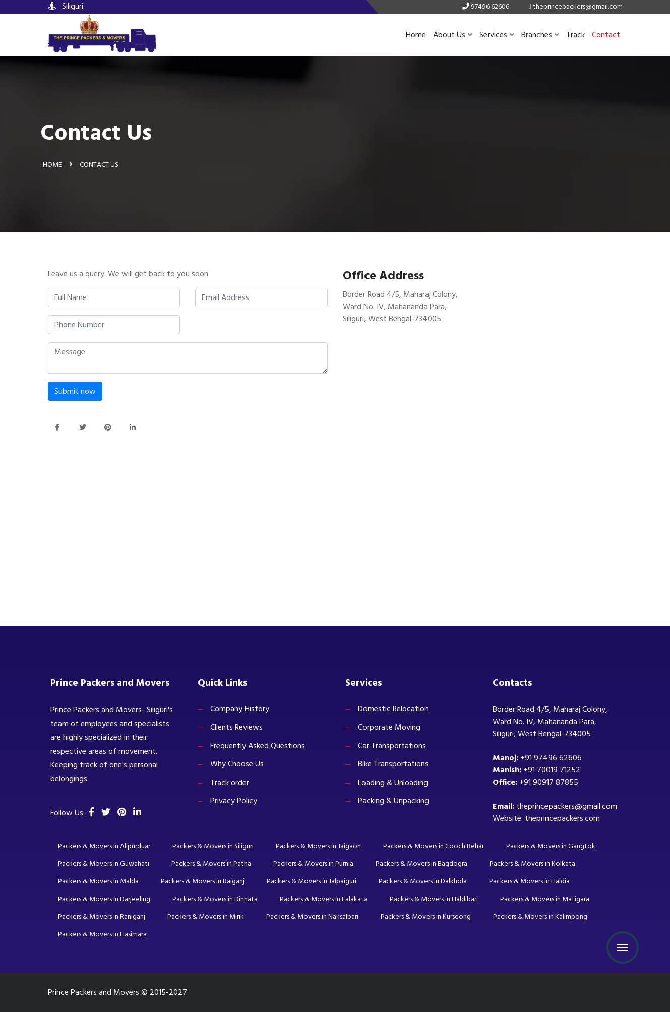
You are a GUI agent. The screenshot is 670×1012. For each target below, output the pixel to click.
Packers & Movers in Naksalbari (312, 916)
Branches (540, 34)
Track (575, 34)
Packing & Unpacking (393, 800)
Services (496, 34)
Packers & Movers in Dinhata (215, 899)
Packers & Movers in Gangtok (550, 846)
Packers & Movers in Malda (98, 881)
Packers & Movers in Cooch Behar (433, 846)
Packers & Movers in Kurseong (426, 916)
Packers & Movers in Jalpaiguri (311, 881)
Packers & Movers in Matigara (544, 899)
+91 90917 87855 (548, 782)
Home (416, 34)
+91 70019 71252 (551, 770)
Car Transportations (392, 745)
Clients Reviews (236, 727)
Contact (606, 34)
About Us (452, 34)
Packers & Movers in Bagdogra (421, 863)
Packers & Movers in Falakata (324, 899)
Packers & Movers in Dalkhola (423, 881)
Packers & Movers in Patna (211, 863)
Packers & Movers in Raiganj (203, 881)
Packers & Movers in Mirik (205, 916)
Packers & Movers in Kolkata (532, 863)
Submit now (75, 391)
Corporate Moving (389, 727)
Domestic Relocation (393, 709)
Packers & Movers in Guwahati (103, 863)
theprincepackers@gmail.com (566, 806)
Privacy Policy (233, 800)
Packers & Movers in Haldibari (434, 899)
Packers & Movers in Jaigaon (318, 846)
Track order (229, 782)
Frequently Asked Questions (257, 745)
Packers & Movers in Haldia (529, 881)
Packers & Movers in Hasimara (102, 934)
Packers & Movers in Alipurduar (104, 846)
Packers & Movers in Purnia (313, 863)
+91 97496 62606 (551, 757)
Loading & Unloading (393, 782)
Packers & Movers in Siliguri (213, 846)
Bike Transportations (393, 763)
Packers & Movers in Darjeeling (104, 899)
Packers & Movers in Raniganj (101, 916)
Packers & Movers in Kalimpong (540, 916)
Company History (239, 709)
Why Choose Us (237, 763)
